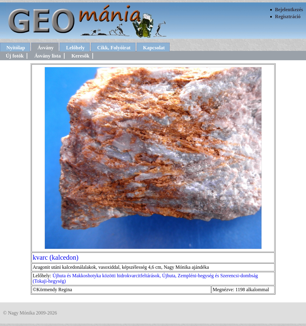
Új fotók (15, 56)
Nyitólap (15, 48)
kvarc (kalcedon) (55, 257)
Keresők (80, 56)
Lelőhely (75, 48)
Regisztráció (288, 16)
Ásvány (46, 48)
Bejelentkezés (289, 9)
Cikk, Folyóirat (114, 48)
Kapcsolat (154, 48)
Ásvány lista (47, 56)
